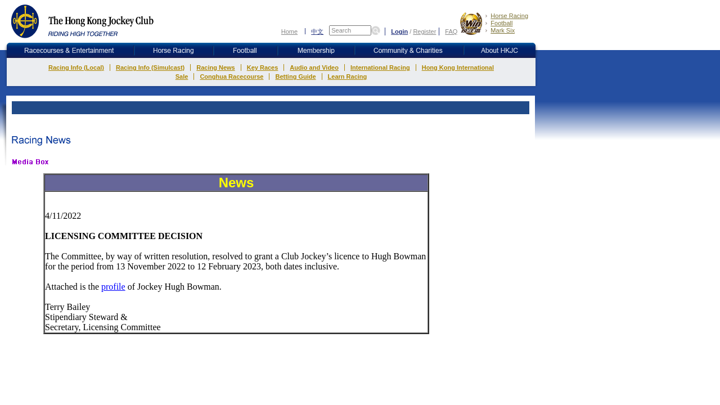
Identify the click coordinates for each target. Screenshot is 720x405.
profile (113, 286)
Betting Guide (295, 76)
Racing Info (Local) (76, 67)
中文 (317, 31)
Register (424, 31)
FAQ (451, 31)
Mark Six (502, 30)
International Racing (380, 67)
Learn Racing (347, 76)
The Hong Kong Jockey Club (83, 21)
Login (399, 31)
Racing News (215, 67)
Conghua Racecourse (231, 76)
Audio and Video (314, 67)
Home (289, 31)
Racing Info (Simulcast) (150, 67)
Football (501, 23)
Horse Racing (509, 15)
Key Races (262, 67)
